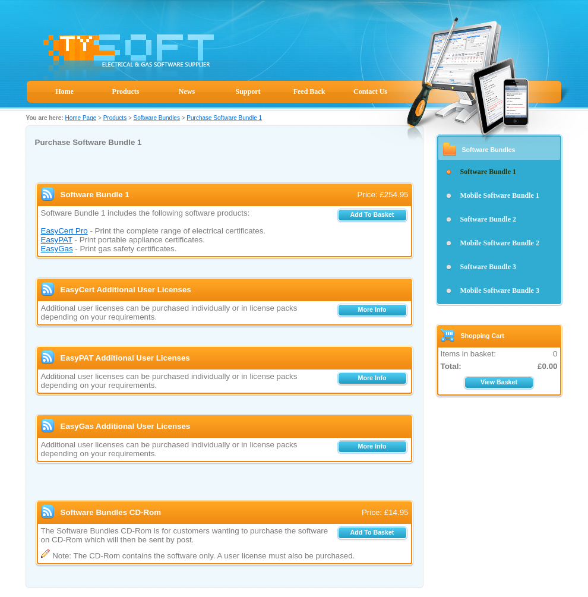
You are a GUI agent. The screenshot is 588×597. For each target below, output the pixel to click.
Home (64, 91)
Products (126, 91)
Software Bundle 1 (488, 172)
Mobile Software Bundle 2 (499, 243)
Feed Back (309, 91)
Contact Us (370, 91)
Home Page (80, 118)
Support (247, 91)
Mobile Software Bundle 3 (499, 290)
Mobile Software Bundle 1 (499, 195)
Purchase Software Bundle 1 (224, 118)
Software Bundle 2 (488, 219)
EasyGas (57, 248)
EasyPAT (56, 239)
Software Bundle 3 (488, 267)
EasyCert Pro (64, 230)
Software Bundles (157, 118)
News (187, 91)
